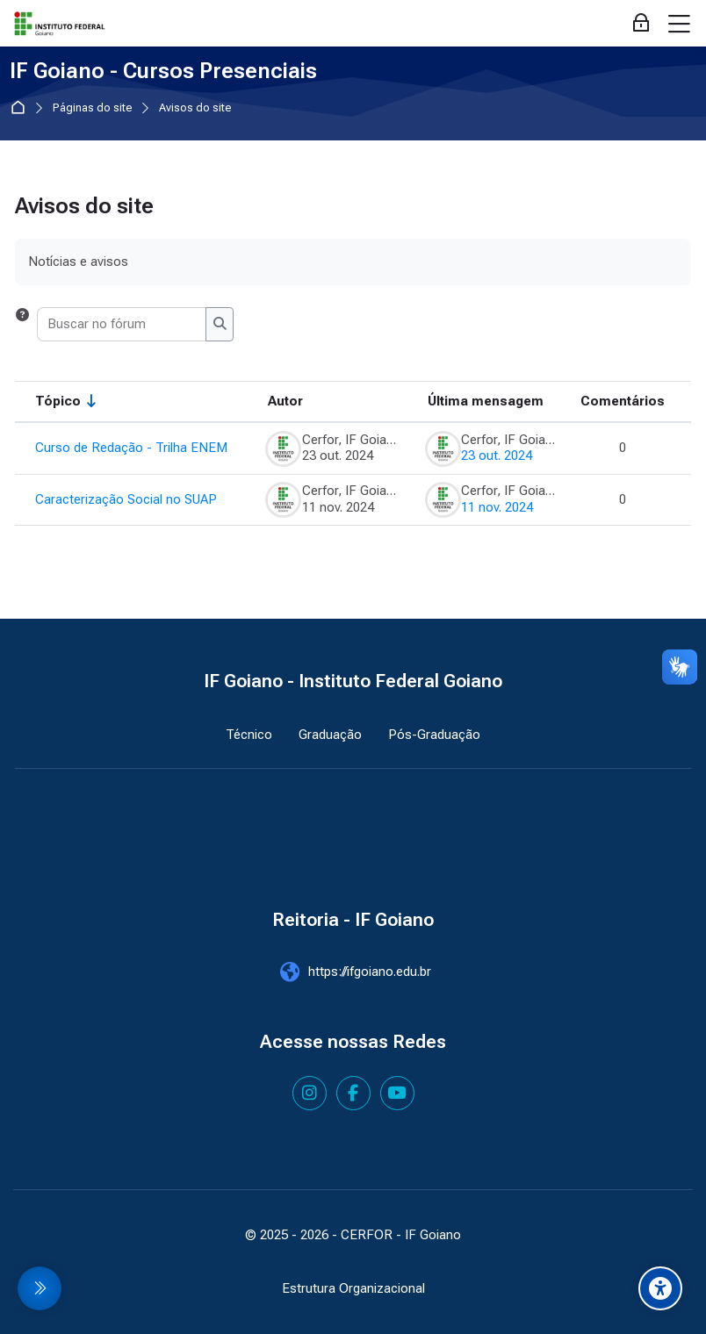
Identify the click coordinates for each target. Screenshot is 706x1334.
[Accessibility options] (660, 1288)
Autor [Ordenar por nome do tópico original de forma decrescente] (285, 401)
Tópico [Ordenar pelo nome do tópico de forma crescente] (58, 401)
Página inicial (21, 108)
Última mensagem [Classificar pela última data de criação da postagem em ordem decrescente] (486, 401)
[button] (22, 324)
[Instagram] (309, 1093)
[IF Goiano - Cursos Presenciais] (60, 23)
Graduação (330, 734)
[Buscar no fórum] (122, 324)
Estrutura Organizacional (353, 1288)
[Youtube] (397, 1093)
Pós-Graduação (434, 734)
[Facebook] (353, 1093)
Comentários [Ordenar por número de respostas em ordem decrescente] (622, 401)
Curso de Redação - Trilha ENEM (131, 447)
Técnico (249, 734)
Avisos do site (195, 108)
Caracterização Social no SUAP (126, 499)
